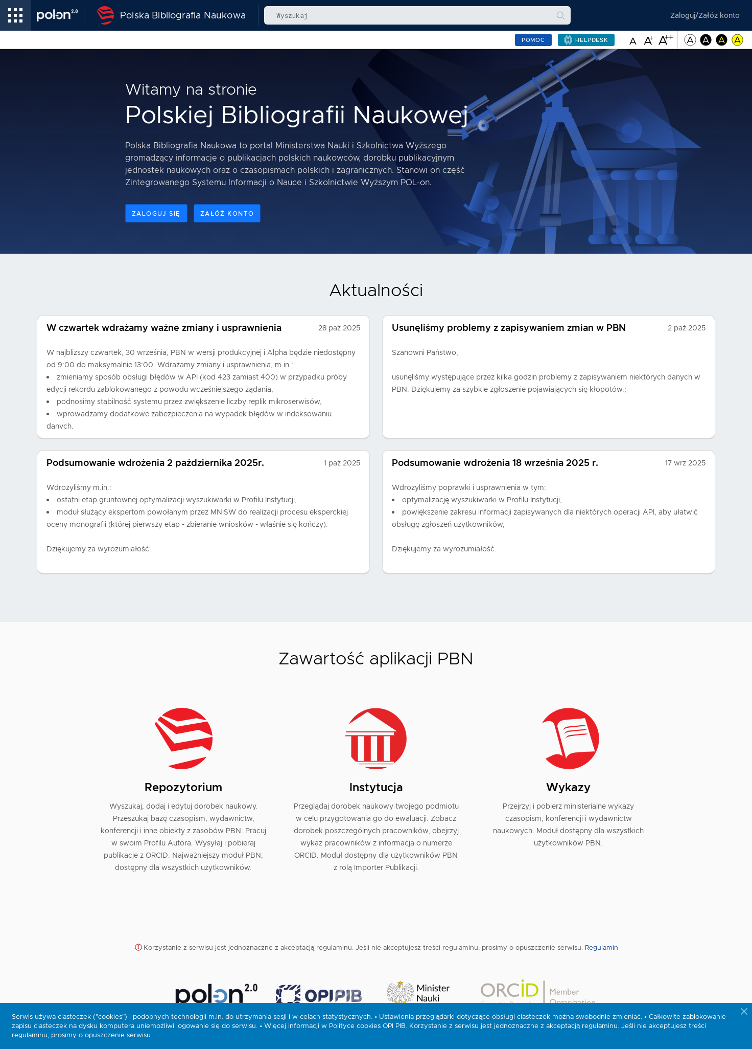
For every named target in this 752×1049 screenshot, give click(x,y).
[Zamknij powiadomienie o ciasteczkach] (745, 1012)
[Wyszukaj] (560, 15)
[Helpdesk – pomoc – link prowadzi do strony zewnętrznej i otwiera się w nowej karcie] (586, 40)
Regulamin (601, 947)
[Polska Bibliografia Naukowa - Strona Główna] (168, 15)
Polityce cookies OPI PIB (367, 1025)
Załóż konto (227, 214)
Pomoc (533, 39)
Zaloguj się (156, 214)
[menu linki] (15, 15)
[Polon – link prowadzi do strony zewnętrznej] (60, 15)
